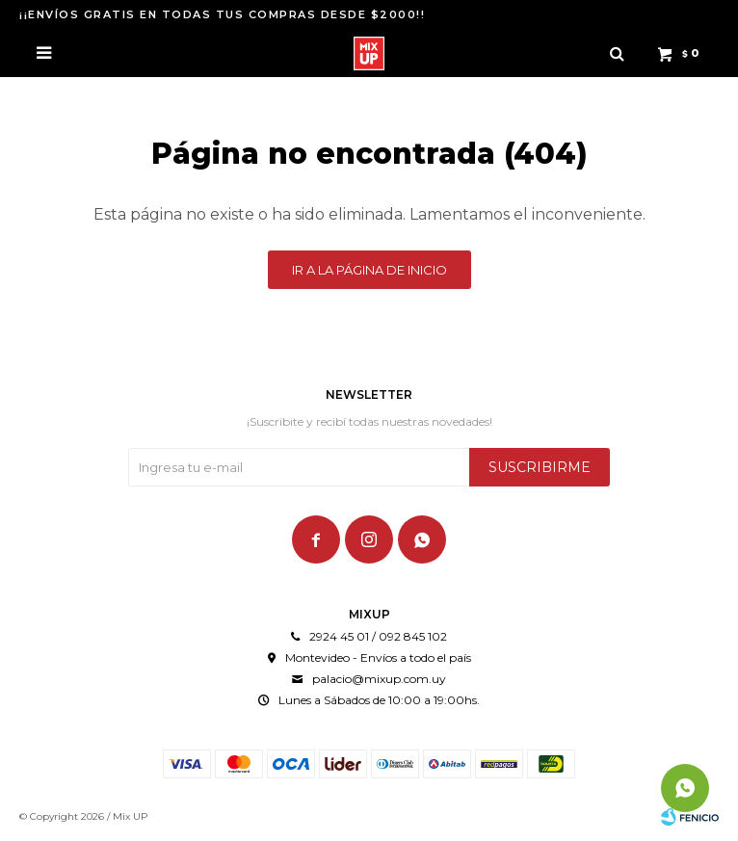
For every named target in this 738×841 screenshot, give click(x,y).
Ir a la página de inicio (369, 269)
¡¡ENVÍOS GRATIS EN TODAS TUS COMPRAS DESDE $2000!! (222, 14)
